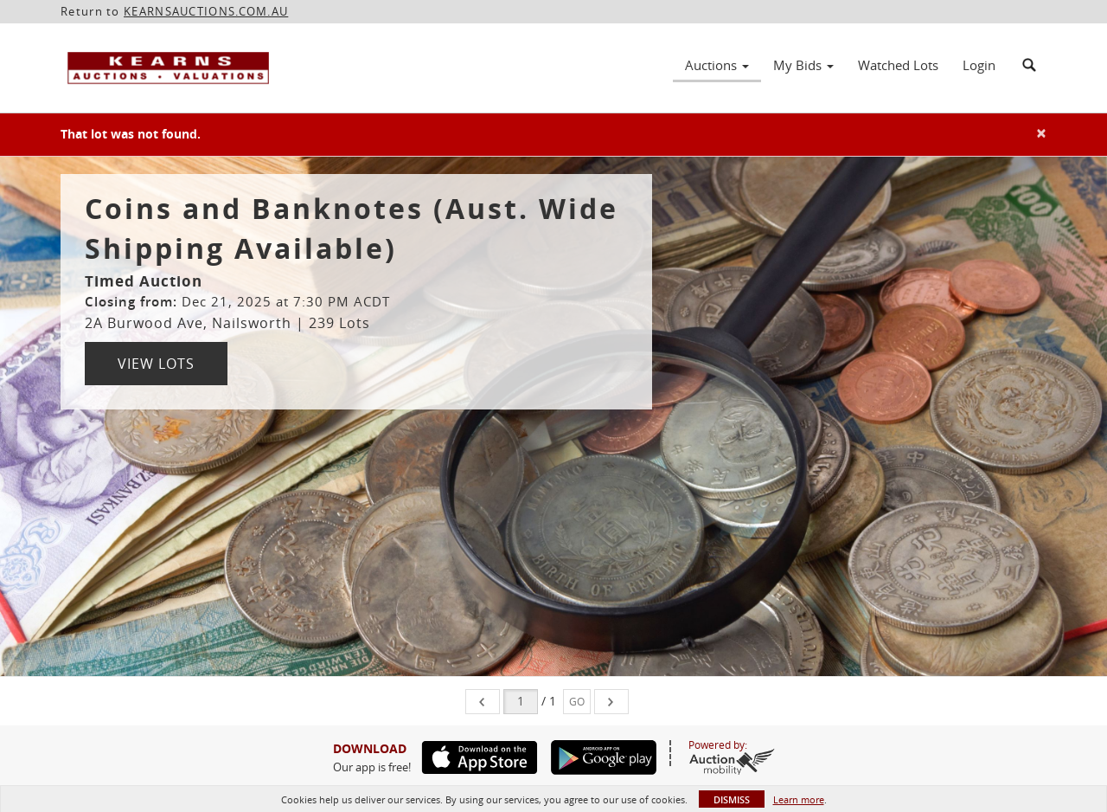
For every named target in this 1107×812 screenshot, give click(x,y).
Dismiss (731, 799)
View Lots (156, 363)
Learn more (798, 799)
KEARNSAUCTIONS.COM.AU (206, 11)
